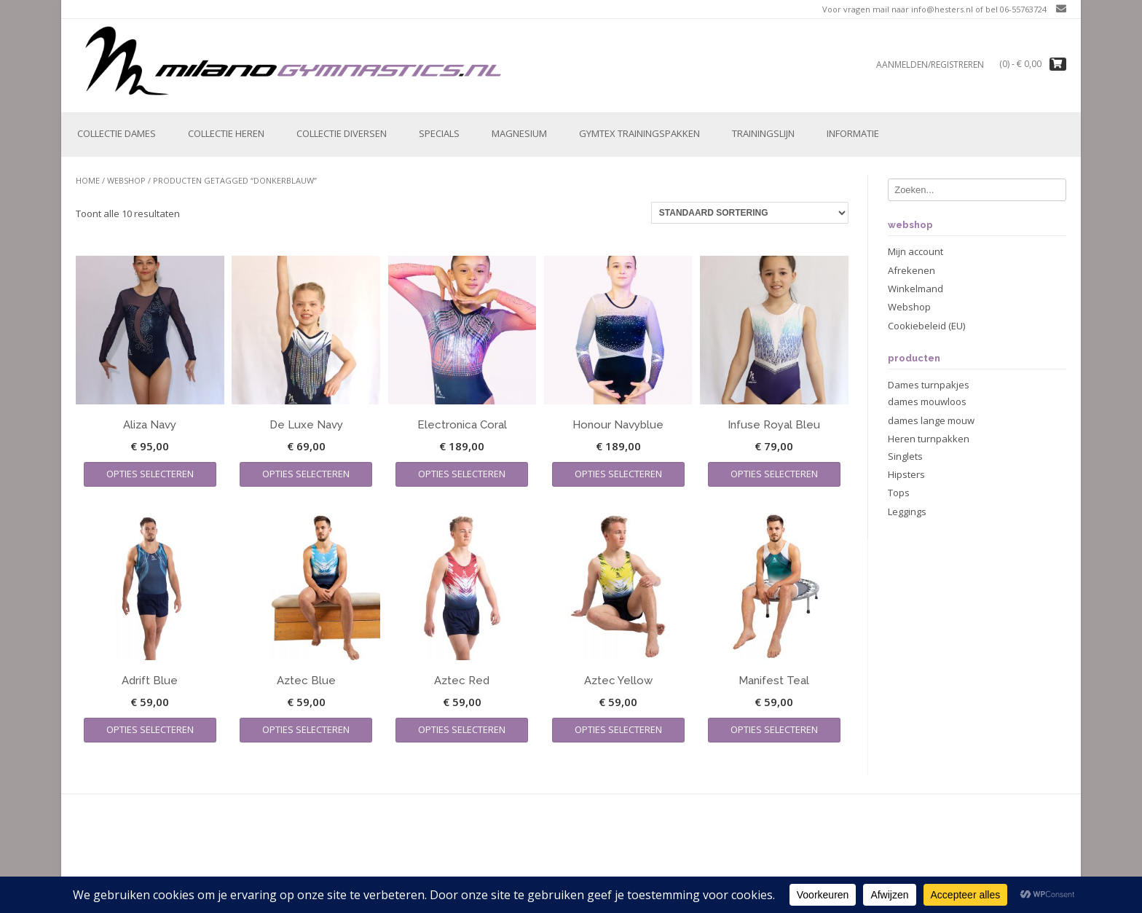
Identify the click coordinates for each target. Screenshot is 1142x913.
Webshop (126, 180)
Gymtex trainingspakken (639, 133)
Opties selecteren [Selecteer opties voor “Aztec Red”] (461, 729)
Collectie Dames (116, 133)
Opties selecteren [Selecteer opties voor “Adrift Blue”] (150, 729)
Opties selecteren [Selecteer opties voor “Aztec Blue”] (306, 729)
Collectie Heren (226, 133)
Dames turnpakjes (928, 384)
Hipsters (906, 474)
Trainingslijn (763, 133)
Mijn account (915, 251)
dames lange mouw (931, 420)
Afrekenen (911, 270)
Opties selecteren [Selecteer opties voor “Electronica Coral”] (461, 473)
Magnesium (519, 133)
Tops (899, 492)
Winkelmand (915, 288)
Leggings (907, 511)
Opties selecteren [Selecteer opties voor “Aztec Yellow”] (618, 729)
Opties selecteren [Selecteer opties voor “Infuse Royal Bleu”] (774, 473)
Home (88, 180)
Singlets (905, 456)
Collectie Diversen (341, 133)
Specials (439, 133)
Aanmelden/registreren (930, 64)
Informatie (853, 133)
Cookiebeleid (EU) (926, 325)
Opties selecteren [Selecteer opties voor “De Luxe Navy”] (306, 473)
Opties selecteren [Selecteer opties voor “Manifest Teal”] (774, 729)
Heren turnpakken (928, 438)
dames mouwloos (927, 401)
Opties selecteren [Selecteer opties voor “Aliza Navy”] (150, 473)
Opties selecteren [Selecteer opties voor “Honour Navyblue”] (618, 473)
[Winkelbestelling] (749, 213)
